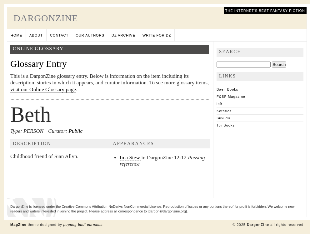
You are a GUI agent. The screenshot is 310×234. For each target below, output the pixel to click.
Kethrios (224, 111)
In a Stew (130, 158)
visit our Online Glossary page (43, 89)
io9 (219, 104)
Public (75, 131)
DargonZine (45, 18)
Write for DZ (156, 35)
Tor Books (226, 125)
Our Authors (90, 35)
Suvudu (223, 118)
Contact (59, 35)
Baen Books (227, 89)
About (36, 35)
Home (16, 35)
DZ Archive (123, 35)
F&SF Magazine (231, 96)
